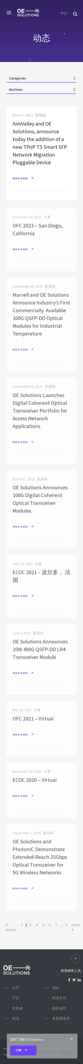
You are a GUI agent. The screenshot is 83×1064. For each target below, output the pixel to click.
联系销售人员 (71, 971)
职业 (15, 1018)
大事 (47, 220)
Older (76, 927)
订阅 (23, 1050)
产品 (15, 998)
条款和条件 (61, 1018)
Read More (25, 178)
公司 (15, 988)
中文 (64, 13)
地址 (55, 988)
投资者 (17, 1008)
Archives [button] (15, 89)
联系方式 (59, 998)
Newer (11, 927)
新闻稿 (40, 115)
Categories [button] (17, 78)
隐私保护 (59, 1008)
